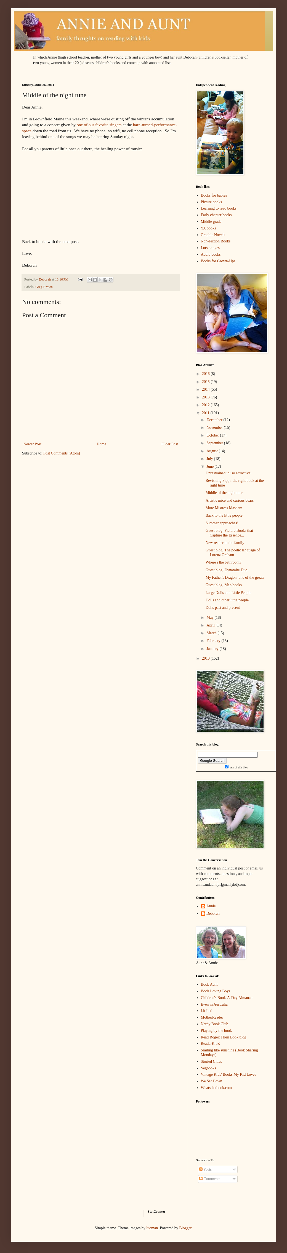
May (210, 617)
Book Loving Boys (215, 991)
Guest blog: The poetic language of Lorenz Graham (233, 552)
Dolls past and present (223, 608)
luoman (152, 1228)
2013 (206, 397)
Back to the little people (224, 515)
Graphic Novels (213, 235)
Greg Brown (44, 287)
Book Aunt (209, 984)
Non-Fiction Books (216, 241)
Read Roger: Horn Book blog (223, 1037)
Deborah (213, 913)
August (212, 451)
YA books (208, 228)
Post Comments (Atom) (61, 453)
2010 (206, 658)
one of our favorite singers (99, 124)
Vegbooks (208, 1068)
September (215, 443)
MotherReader (212, 1017)
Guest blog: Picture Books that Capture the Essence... (229, 532)
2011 (206, 413)
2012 (206, 405)
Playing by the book (216, 1031)
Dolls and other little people (227, 600)
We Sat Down (211, 1081)
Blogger (185, 1228)
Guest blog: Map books (224, 585)
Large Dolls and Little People (228, 593)
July (210, 459)
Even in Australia (214, 1004)
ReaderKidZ (210, 1043)
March (211, 633)
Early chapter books (216, 215)
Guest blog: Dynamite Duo (226, 570)
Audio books (211, 254)
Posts (205, 1169)
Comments (209, 1179)
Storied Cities (211, 1061)
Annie (211, 906)
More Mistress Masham (224, 508)
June (210, 466)
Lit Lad (206, 1011)
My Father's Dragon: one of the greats (235, 577)
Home (101, 444)
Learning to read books (218, 208)
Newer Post (32, 444)
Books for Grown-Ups (218, 261)
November (215, 427)
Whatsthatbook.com (216, 1088)
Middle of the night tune (224, 493)
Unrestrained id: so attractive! (229, 473)
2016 (206, 374)
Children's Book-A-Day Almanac (227, 998)
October (213, 435)
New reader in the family (225, 543)
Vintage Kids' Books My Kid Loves (228, 1074)
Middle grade (211, 222)
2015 (206, 382)
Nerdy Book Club (214, 1024)
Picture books (211, 202)
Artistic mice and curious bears (230, 500)
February (213, 641)
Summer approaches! (222, 523)
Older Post (170, 444)
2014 (206, 389)
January (212, 649)
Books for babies (214, 195)
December (214, 420)
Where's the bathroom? (223, 562)
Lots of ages (210, 248)
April (211, 625)
